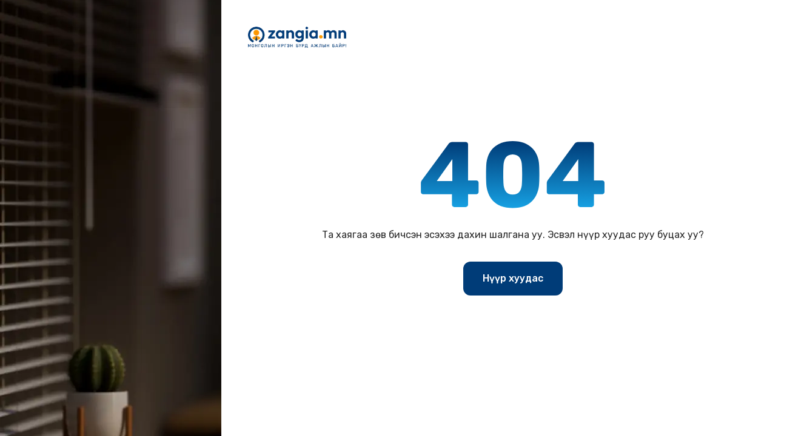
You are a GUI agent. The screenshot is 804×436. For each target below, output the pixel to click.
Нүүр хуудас (513, 278)
